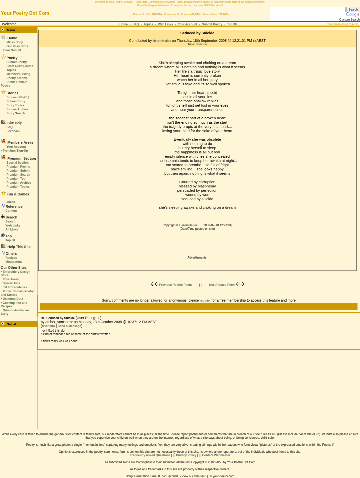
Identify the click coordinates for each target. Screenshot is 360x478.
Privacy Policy (186, 455)
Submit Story (15, 101)
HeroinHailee (162, 41)
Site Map (200, 476)
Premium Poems (18, 166)
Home (124, 24)
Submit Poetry (212, 24)
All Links (12, 229)
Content (11, 210)
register (206, 300)
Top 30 (232, 24)
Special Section (17, 162)
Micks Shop (14, 42)
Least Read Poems (19, 66)
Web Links (165, 24)
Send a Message (69, 326)
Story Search (15, 113)
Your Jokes (11, 279)
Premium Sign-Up (15, 150)
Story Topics (15, 105)
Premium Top (16, 178)
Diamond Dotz (13, 299)
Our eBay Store (17, 46)
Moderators (14, 262)
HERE (272, 434)
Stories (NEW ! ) (17, 97)
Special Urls (11, 283)
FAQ (136, 24)
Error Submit (12, 50)
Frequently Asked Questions (150, 455)
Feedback (13, 131)
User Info (48, 326)
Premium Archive (18, 182)
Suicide (201, 44)
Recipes (11, 258)
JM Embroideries (15, 287)
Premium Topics (18, 186)
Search (11, 221)
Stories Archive (17, 109)
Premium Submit (18, 170)
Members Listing (18, 74)
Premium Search (18, 174)
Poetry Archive (17, 78)
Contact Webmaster (216, 455)
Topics (148, 24)
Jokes (10, 202)
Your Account (187, 24)
